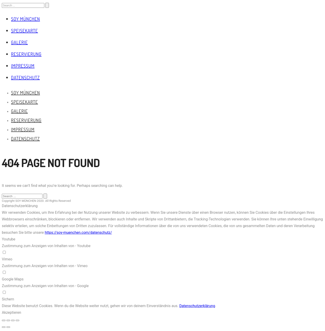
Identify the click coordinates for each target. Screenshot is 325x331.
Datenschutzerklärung (197, 306)
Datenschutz (25, 77)
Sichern (8, 299)
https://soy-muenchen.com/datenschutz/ (78, 232)
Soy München (25, 19)
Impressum (22, 66)
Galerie (19, 42)
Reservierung (26, 54)
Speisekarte (24, 31)
